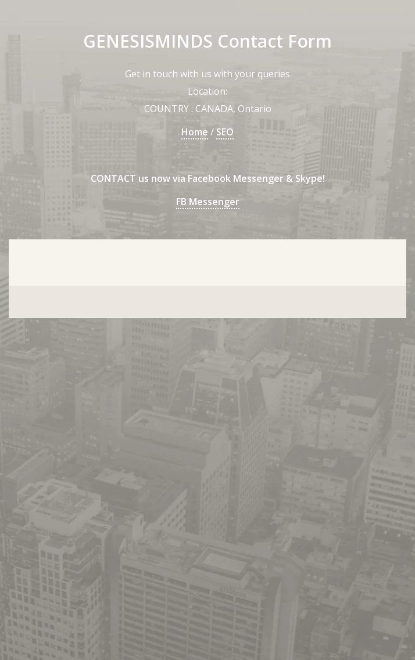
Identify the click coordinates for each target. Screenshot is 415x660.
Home (194, 131)
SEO (225, 131)
